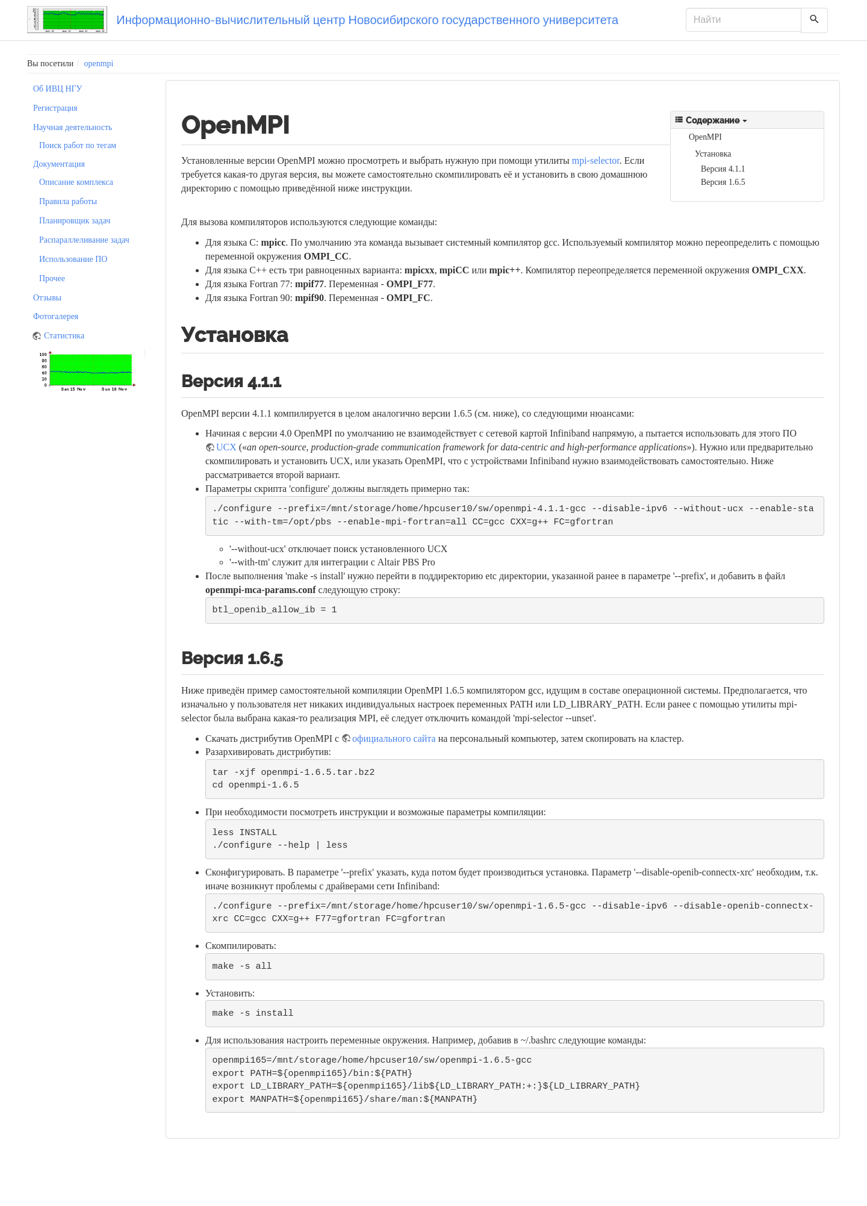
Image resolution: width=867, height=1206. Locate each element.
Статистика (64, 335)
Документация (59, 164)
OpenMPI (705, 136)
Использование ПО (73, 259)
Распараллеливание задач (84, 239)
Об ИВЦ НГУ (57, 88)
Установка (713, 153)
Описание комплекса (76, 182)
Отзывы (47, 297)
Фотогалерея (55, 316)
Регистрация (55, 108)
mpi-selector (596, 160)
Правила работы (68, 201)
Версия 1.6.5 (723, 182)
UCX (226, 447)
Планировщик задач (74, 220)
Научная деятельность (72, 127)
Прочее (52, 278)
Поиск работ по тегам (77, 145)
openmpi (99, 63)
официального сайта (394, 738)
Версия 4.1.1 (723, 168)
